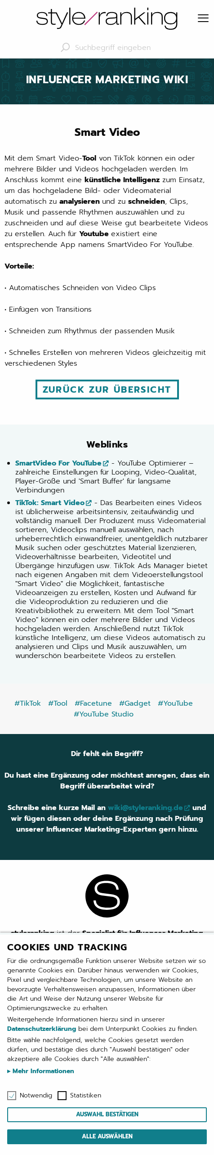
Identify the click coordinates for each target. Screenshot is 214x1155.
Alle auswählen (107, 1136)
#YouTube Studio (104, 714)
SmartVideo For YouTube (58, 463)
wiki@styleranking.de (145, 807)
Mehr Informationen (42, 1071)
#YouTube (175, 703)
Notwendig (36, 1095)
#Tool (57, 703)
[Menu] (203, 18)
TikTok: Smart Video (50, 502)
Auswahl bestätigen (107, 1114)
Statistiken (85, 1095)
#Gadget (135, 703)
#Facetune (93, 703)
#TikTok (27, 703)
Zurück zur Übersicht (107, 389)
